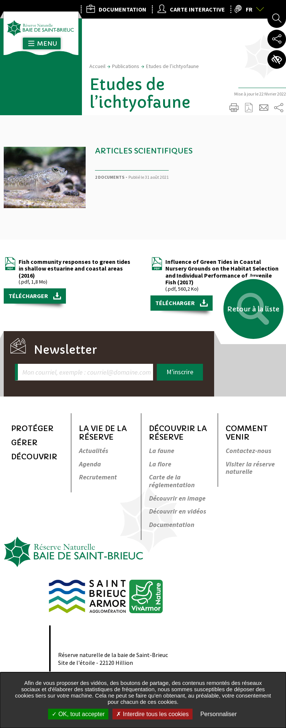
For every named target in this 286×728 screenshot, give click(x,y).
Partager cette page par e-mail (263, 107)
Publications (125, 66)
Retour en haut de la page (270, 373)
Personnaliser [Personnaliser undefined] (218, 714)
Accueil (97, 66)
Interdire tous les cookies (152, 714)
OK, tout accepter (78, 714)
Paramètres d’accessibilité (276, 59)
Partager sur (278, 107)
